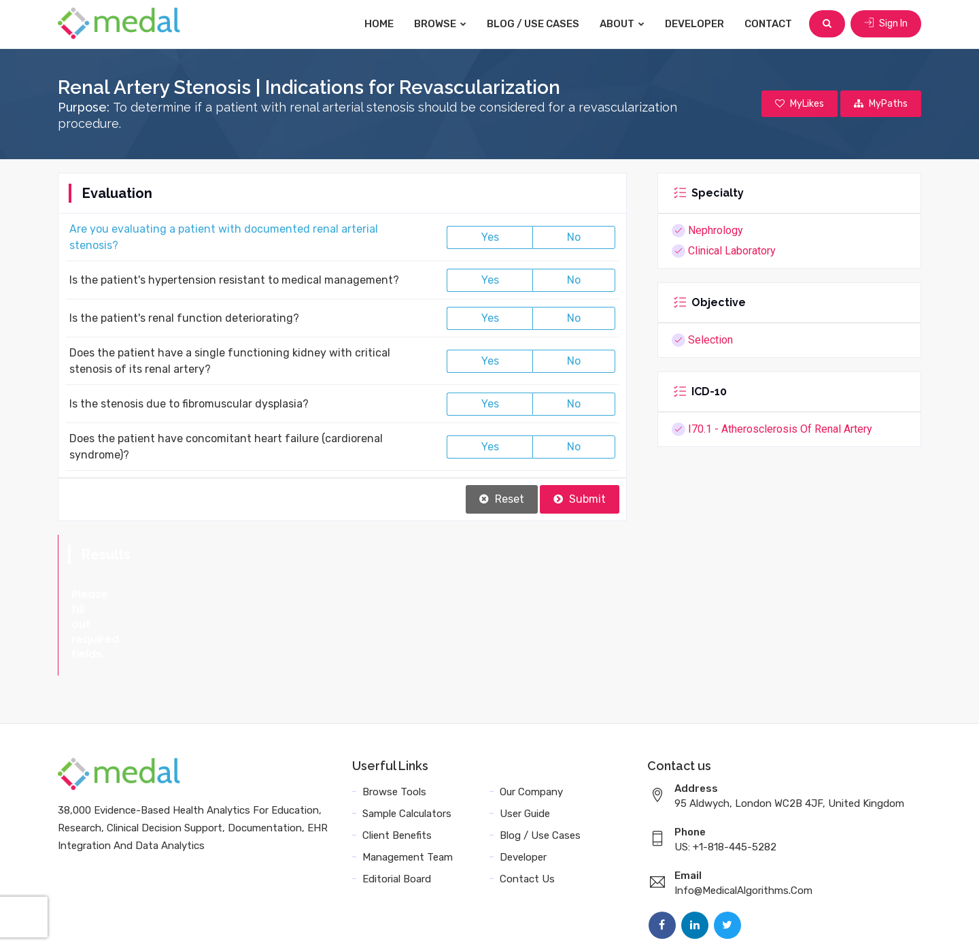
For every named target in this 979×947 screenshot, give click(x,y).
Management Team (407, 797)
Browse (440, 24)
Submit (579, 499)
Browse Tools (394, 732)
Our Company (531, 732)
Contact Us (527, 819)
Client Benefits (397, 775)
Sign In (886, 23)
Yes (490, 237)
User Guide (525, 754)
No (574, 237)
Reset (501, 499)
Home (379, 24)
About (622, 24)
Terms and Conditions (591, 921)
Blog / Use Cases (533, 24)
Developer (694, 24)
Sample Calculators (406, 754)
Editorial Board (396, 819)
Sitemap (782, 921)
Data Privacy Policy (704, 921)
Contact (768, 24)
